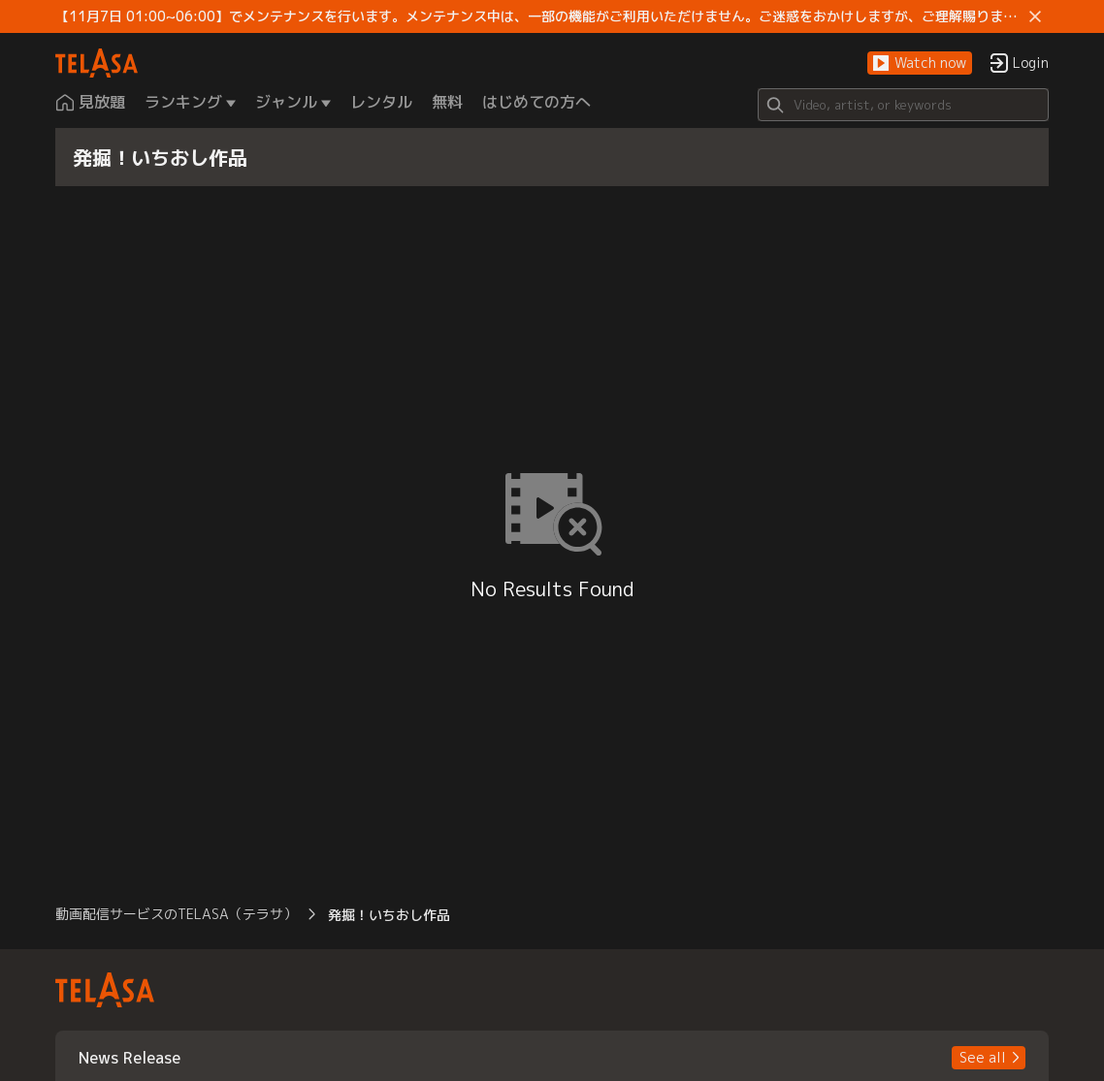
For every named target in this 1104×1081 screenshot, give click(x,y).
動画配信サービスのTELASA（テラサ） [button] (176, 914)
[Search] (903, 104)
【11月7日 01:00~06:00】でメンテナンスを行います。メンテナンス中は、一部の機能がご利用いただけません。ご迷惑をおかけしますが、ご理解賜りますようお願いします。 (538, 16)
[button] (919, 63)
